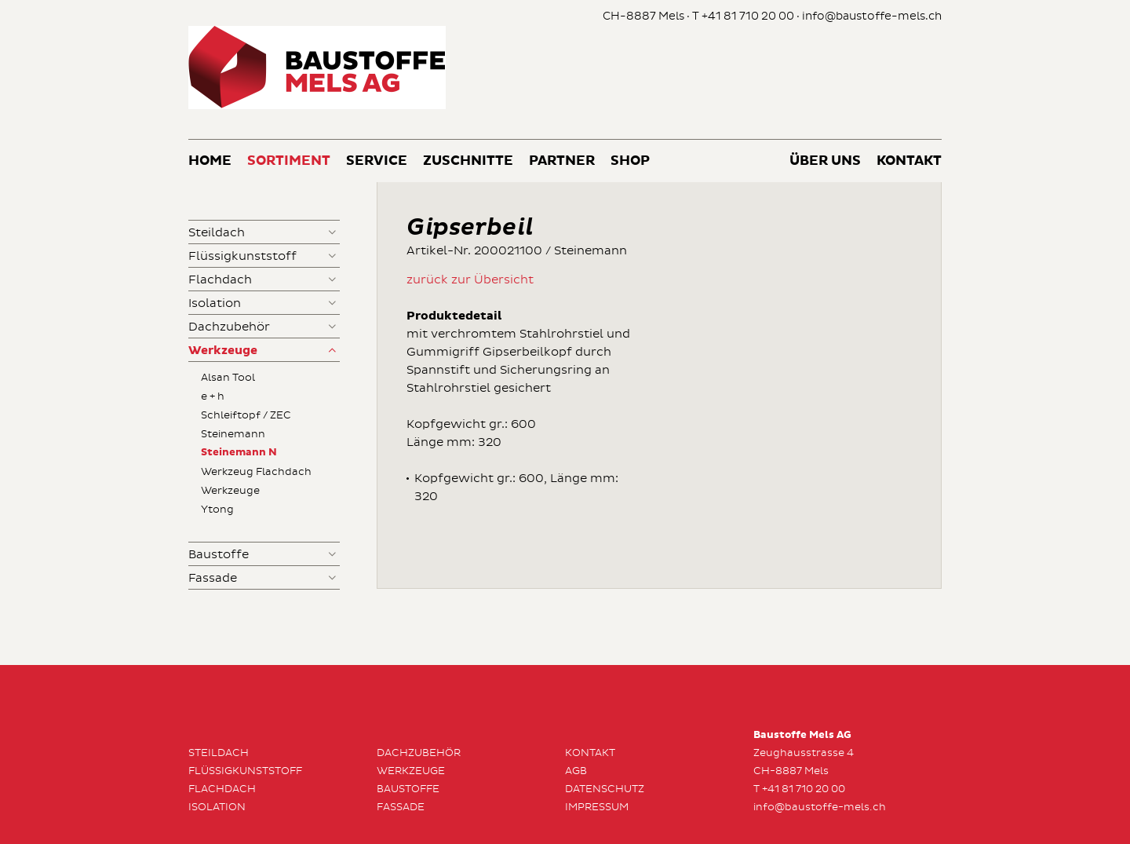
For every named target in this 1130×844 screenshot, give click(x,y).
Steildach (216, 232)
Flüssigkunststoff (242, 256)
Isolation (214, 303)
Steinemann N (239, 453)
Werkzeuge (222, 350)
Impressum (597, 807)
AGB (576, 771)
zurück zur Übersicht (470, 279)
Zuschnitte (468, 161)
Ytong (217, 509)
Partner (562, 161)
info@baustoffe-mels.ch (872, 16)
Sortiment (288, 161)
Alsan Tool (228, 377)
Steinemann (233, 434)
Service (376, 161)
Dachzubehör (229, 327)
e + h (212, 396)
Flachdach (220, 279)
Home (209, 161)
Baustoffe (218, 554)
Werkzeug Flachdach (256, 472)
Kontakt (909, 161)
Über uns (825, 161)
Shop (630, 161)
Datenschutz (604, 789)
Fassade (212, 578)
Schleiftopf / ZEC (246, 415)
